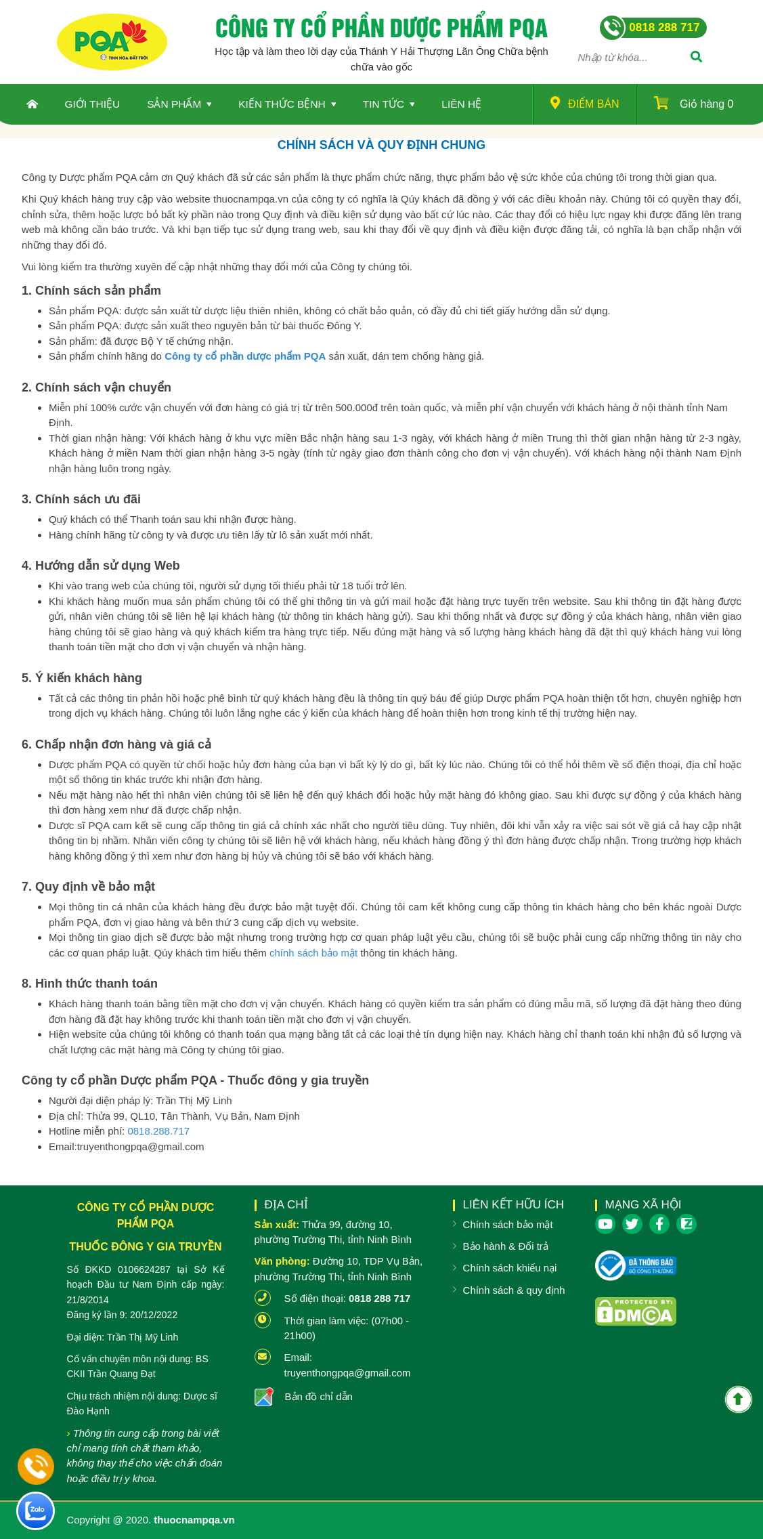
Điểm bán (584, 103)
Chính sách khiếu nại (510, 1267)
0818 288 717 (379, 1298)
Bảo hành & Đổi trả (505, 1246)
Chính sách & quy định (514, 1290)
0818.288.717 (158, 1131)
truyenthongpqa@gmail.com (347, 1372)
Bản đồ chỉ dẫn (319, 1396)
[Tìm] (696, 57)
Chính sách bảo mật (508, 1224)
